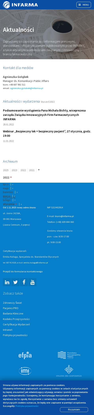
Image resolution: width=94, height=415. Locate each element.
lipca (6, 184)
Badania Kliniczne (13, 314)
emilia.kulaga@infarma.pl (36, 262)
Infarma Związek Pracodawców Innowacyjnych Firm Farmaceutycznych (21, 5)
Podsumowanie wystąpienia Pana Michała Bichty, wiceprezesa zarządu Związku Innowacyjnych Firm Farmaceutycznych (44, 115)
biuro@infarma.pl (64, 216)
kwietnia (8, 192)
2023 (14, 170)
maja (6, 188)
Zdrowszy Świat (12, 303)
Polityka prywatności (15, 335)
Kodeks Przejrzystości (16, 319)
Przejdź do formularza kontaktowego (23, 271)
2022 (23, 170)
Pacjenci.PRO (10, 308)
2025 (6, 170)
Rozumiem (74, 409)
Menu (84, 4)
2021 (32, 170)
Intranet (7, 330)
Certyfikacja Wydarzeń (16, 324)
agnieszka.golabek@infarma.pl (26, 88)
